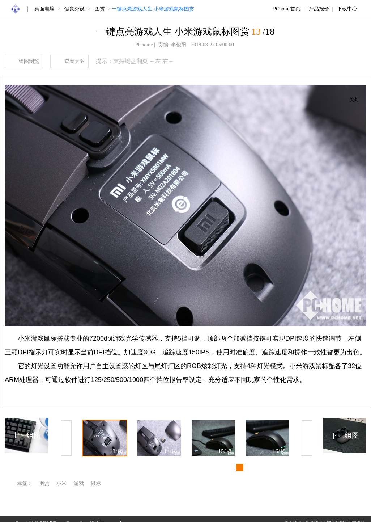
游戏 (79, 483)
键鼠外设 (74, 9)
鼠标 (96, 483)
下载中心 (347, 9)
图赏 (100, 9)
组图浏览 (29, 61)
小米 (61, 483)
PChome (144, 44)
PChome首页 (286, 9)
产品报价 (319, 9)
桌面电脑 (44, 9)
